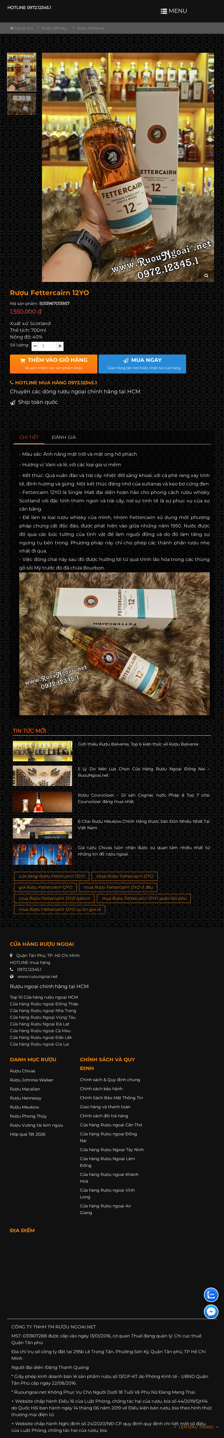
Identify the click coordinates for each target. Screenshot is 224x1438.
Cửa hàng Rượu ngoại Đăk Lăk (41, 1037)
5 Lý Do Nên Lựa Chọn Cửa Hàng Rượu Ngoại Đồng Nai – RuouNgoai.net (144, 772)
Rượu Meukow (24, 1107)
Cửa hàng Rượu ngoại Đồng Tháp (44, 1003)
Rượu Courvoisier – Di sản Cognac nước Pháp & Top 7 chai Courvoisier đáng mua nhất (144, 798)
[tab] (29, 437)
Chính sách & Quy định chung (110, 1079)
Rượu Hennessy (25, 1098)
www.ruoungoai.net (38, 976)
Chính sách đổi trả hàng (104, 1115)
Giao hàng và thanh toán (105, 1106)
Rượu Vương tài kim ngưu (36, 1125)
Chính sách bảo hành (101, 1088)
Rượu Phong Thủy (28, 1116)
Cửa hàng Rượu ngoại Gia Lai (39, 1044)
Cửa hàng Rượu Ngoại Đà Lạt (39, 1024)
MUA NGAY (144, 363)
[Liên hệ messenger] (211, 1311)
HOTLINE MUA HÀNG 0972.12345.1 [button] (53, 382)
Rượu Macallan (25, 1089)
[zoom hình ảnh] (206, 275)
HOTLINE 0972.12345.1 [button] (29, 7)
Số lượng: (19, 345)
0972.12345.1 (29, 969)
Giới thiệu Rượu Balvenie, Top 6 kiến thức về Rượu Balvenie (138, 744)
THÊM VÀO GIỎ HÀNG (54, 363)
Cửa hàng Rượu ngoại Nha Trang (43, 1010)
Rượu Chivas (22, 1071)
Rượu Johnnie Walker (31, 1080)
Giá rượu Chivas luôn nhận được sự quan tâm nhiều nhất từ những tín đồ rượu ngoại (144, 851)
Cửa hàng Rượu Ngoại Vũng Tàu (43, 1017)
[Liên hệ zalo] (211, 1295)
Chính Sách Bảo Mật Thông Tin (111, 1097)
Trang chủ (21, 28)
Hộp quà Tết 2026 (28, 1134)
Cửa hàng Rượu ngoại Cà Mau (40, 1030)
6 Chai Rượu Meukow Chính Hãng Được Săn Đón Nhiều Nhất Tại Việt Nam (144, 824)
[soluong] (47, 346)
